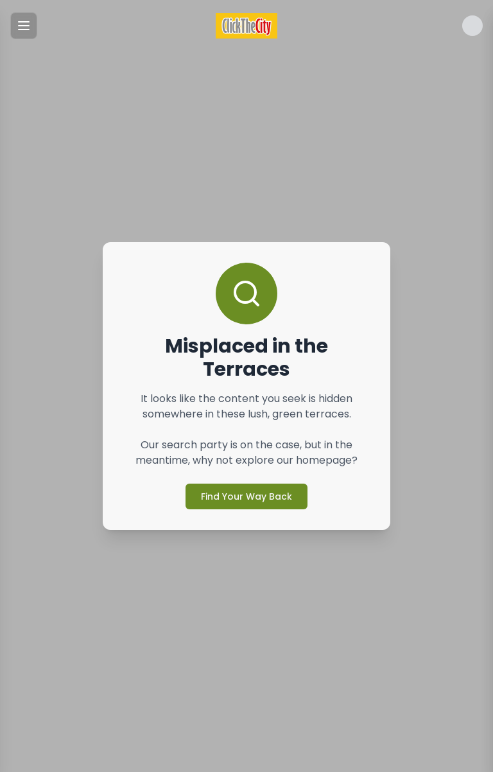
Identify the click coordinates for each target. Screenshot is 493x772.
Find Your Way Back (246, 496)
